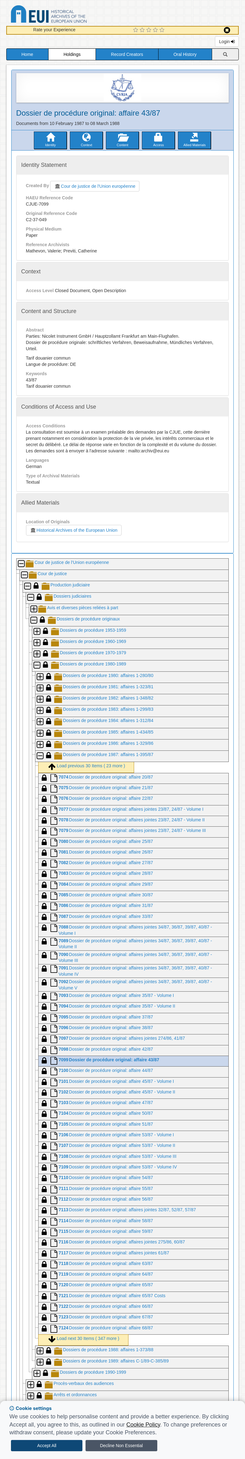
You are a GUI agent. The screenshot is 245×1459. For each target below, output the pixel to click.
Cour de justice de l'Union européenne (94, 186)
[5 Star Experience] (162, 30)
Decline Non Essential (121, 1445)
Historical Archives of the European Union (73, 530)
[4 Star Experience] (156, 30)
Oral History (185, 54)
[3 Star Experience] (149, 30)
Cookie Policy (143, 1425)
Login (227, 41)
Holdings (72, 54)
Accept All (46, 1445)
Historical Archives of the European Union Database (66, 15)
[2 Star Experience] (143, 30)
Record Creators (127, 54)
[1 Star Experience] (136, 30)
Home (27, 54)
